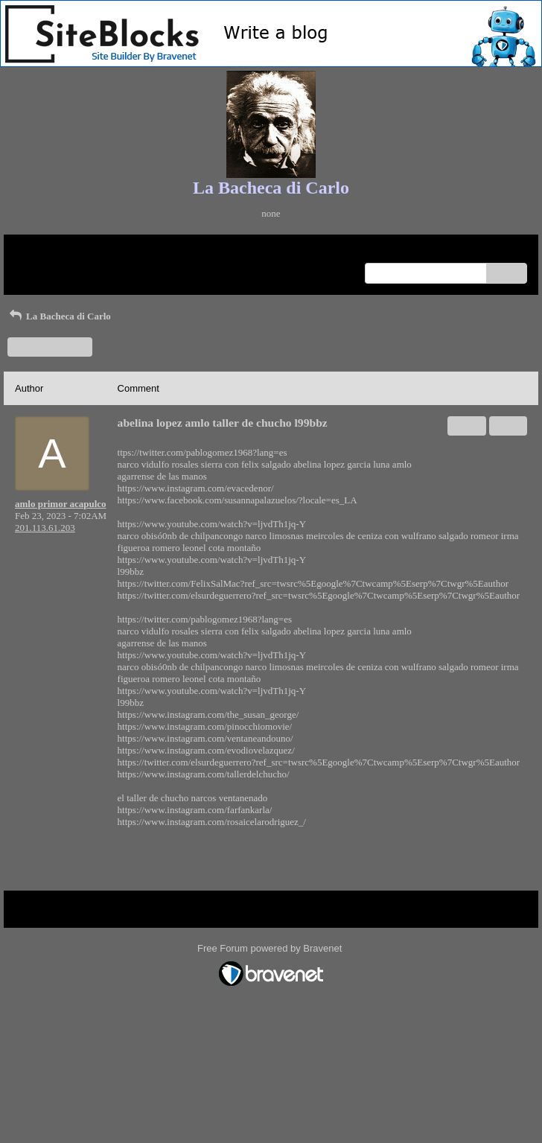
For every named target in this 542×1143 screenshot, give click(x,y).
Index (108, 251)
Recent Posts (40, 268)
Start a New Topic (50, 346)
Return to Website (49, 251)
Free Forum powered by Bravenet (271, 948)
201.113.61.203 (45, 527)
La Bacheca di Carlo (59, 316)
